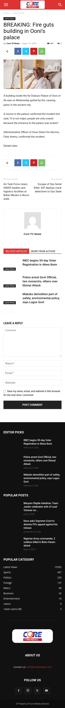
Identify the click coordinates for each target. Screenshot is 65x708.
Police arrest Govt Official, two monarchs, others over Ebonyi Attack (40, 281)
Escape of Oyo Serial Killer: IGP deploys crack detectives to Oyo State (48, 188)
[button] (5, 4)
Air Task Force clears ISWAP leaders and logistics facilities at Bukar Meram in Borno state (16, 191)
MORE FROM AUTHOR (43, 251)
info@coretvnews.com (39, 667)
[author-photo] (32, 229)
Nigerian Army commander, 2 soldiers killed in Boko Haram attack (39, 542)
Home (6, 13)
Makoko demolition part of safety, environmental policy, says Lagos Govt (41, 298)
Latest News (18, 13)
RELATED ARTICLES (16, 251)
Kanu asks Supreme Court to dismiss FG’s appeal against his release (41, 524)
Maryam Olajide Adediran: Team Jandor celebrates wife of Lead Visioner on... (41, 507)
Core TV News (12, 43)
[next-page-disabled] (11, 311)
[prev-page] (5, 311)
